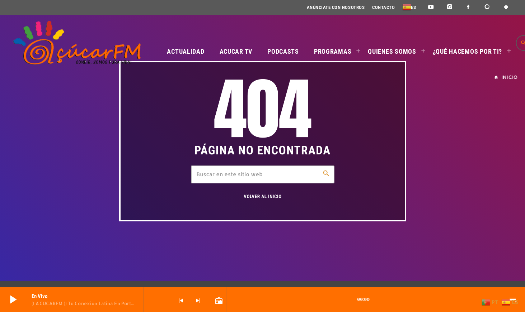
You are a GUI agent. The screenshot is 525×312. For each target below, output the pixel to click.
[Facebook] (468, 7)
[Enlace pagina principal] (76, 43)
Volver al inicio (262, 197)
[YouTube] (431, 7)
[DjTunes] (487, 7)
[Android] (506, 7)
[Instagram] (450, 7)
